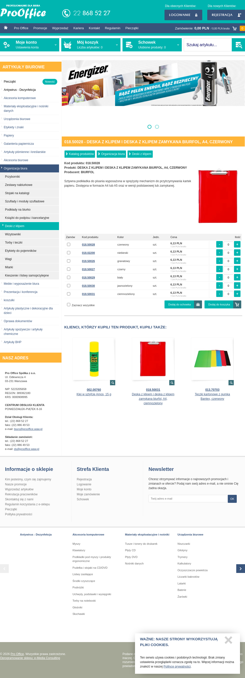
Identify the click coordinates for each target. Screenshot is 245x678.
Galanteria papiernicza (19, 143)
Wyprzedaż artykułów (19, 489)
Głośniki (77, 607)
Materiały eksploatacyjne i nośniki (147, 534)
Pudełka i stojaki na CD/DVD (90, 567)
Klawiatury (78, 550)
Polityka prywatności (18, 514)
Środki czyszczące (83, 580)
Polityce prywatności (177, 668)
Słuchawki (78, 613)
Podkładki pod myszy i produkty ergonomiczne (91, 559)
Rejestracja (226, 15)
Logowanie (183, 15)
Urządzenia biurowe (17, 119)
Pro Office (21, 28)
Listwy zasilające (82, 574)
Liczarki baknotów (188, 576)
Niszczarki (184, 543)
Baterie (182, 589)
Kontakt (94, 28)
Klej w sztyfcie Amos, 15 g (93, 394)
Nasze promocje (16, 484)
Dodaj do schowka (179, 304)
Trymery (183, 556)
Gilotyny (183, 550)
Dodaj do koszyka (219, 304)
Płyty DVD (131, 556)
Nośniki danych (134, 563)
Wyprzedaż (60, 28)
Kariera (78, 28)
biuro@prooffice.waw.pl (28, 428)
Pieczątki (132, 28)
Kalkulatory (184, 563)
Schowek (83, 499)
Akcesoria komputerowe (20, 98)
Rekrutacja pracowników (21, 494)
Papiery (9, 135)
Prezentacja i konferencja (21, 292)
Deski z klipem (141, 154)
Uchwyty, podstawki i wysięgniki (91, 594)
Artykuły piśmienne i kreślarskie (25, 152)
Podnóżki (78, 587)
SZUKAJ (238, 44)
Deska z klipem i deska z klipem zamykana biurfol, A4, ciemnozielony (153, 399)
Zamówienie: (210, 28)
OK (232, 498)
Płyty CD (130, 550)
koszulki (9, 300)
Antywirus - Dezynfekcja (36, 534)
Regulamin (112, 28)
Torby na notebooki (84, 600)
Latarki (182, 583)
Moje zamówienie (88, 494)
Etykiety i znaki (14, 127)
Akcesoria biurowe (16, 160)
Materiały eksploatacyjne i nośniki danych (26, 109)
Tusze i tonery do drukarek (141, 543)
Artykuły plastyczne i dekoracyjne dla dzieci (28, 311)
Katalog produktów (81, 154)
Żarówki (182, 596)
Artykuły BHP (13, 342)
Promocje (40, 28)
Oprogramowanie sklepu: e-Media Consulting (30, 658)
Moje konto (84, 489)
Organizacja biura (113, 154)
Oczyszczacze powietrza (193, 570)
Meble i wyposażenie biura (21, 283)
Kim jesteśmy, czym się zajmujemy (28, 479)
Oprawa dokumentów (18, 321)
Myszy (76, 543)
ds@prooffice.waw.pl (26, 448)
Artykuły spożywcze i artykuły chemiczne (23, 332)
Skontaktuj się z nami (19, 499)
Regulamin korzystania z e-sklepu (27, 504)
